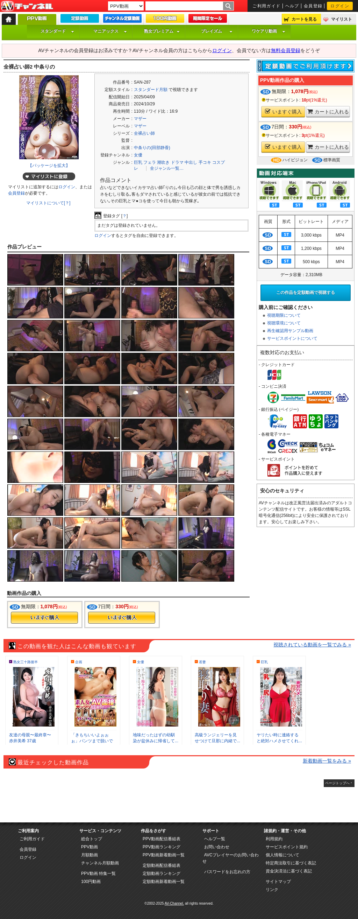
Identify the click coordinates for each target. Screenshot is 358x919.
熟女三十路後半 (25, 662)
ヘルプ (292, 5)
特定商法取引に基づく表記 (291, 863)
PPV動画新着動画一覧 (164, 855)
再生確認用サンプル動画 (290, 330)
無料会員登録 (285, 50)
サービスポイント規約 (287, 846)
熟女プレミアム (162, 31)
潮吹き (163, 162)
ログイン (339, 5)
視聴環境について (284, 323)
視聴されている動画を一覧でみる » (312, 644)
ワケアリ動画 (268, 31)
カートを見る (304, 19)
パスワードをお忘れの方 (227, 871)
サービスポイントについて (292, 338)
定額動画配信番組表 (161, 865)
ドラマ (177, 162)
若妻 (202, 662)
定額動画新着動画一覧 (164, 881)
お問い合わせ (216, 846)
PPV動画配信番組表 (161, 838)
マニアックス (110, 31)
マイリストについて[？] (48, 203)
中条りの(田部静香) (152, 147)
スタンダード (57, 31)
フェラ (149, 162)
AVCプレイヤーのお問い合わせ (230, 858)
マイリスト (341, 19)
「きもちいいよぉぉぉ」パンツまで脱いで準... (92, 740)
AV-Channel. (174, 903)
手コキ (205, 162)
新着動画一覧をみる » (327, 761)
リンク (272, 889)
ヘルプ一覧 (214, 838)
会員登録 (313, 5)
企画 (78, 662)
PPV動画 (89, 846)
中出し (191, 162)
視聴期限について (284, 315)
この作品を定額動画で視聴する (305, 292)
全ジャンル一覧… (167, 168)
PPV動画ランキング (161, 846)
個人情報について (282, 855)
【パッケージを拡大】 (49, 165)
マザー (140, 118)
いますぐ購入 (283, 111)
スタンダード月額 (150, 89)
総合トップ (91, 838)
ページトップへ (337, 783)
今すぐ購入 (44, 618)
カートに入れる (328, 111)
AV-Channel (27, 6)
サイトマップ (278, 881)
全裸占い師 (144, 133)
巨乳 (138, 162)
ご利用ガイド (266, 5)
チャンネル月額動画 (100, 863)
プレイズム (216, 31)
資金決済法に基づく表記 (289, 871)
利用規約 (274, 838)
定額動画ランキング (161, 873)
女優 (138, 155)
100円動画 (91, 881)
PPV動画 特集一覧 (98, 873)
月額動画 (89, 855)
